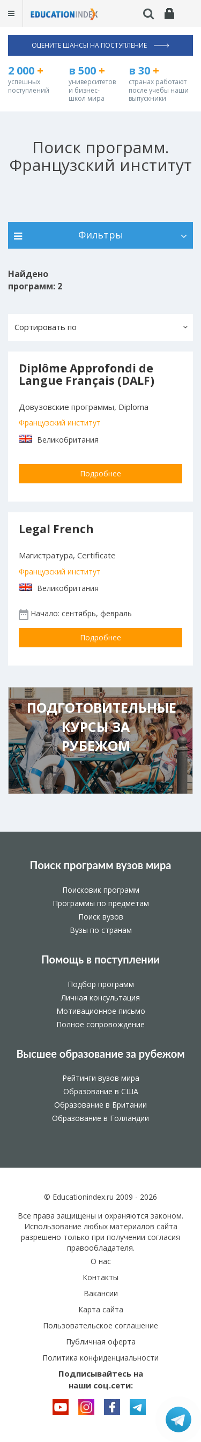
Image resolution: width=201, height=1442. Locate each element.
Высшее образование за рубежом (100, 1053)
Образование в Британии (100, 1105)
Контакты (100, 1277)
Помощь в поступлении (100, 959)
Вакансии (101, 1293)
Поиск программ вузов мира (101, 864)
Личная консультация (100, 997)
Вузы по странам (101, 930)
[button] (100, 327)
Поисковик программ (100, 890)
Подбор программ (101, 984)
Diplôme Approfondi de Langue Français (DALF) (86, 374)
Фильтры (100, 234)
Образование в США (100, 1091)
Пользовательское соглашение (100, 1325)
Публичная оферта (101, 1341)
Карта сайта (100, 1309)
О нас (101, 1261)
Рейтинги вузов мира (100, 1078)
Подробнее (100, 473)
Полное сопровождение (100, 1024)
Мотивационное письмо (100, 1011)
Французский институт (60, 422)
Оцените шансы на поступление (100, 45)
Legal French (56, 528)
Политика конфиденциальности (100, 1358)
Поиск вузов (100, 916)
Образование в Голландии (100, 1118)
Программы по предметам (101, 903)
